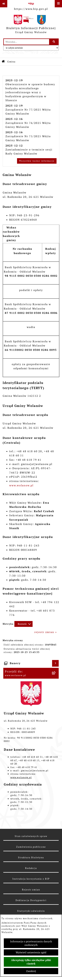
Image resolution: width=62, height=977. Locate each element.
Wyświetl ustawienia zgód (31, 952)
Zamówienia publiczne (31, 846)
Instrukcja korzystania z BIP (31, 878)
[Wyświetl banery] (55, 663)
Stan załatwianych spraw (31, 836)
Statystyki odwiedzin (31, 910)
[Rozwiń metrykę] (23, 624)
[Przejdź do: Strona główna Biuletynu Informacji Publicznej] (3, 61)
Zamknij (31, 971)
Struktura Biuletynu (31, 857)
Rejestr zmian (31, 889)
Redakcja (31, 868)
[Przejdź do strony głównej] (31, 25)
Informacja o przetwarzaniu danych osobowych (31, 943)
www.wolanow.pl (21, 485)
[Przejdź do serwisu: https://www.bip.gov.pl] (31, 5)
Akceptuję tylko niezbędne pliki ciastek (31, 961)
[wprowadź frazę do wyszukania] (26, 41)
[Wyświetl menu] (58, 3)
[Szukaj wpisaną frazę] (54, 41)
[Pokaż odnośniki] (3, 3)
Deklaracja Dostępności (31, 900)
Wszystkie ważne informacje (37, 161)
